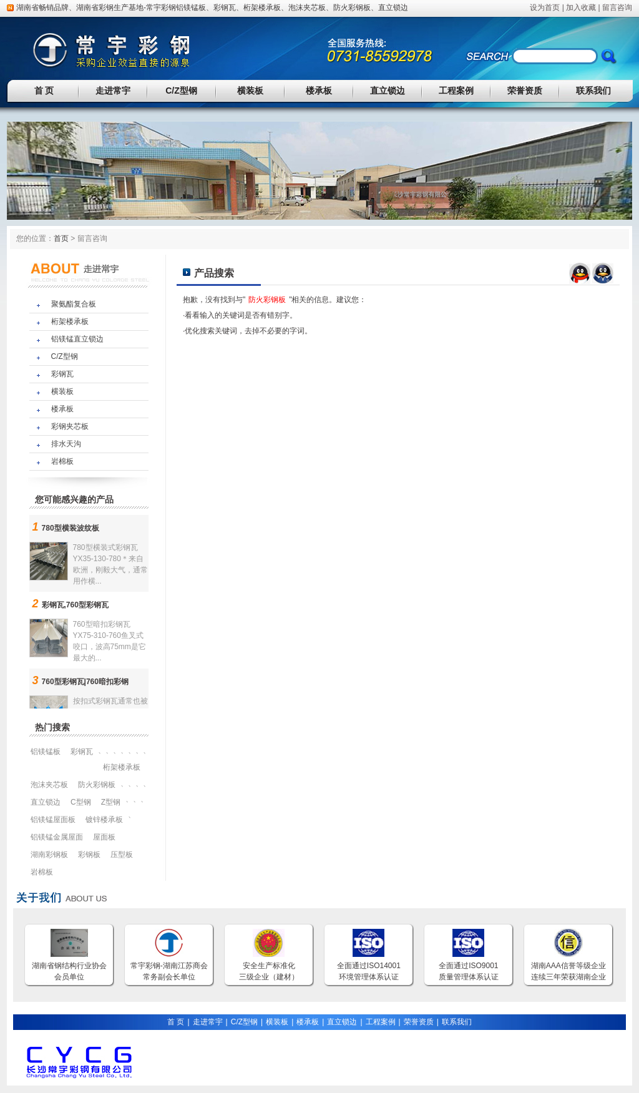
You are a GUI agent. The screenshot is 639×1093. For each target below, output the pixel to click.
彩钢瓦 (224, 7)
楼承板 (319, 91)
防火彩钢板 (352, 7)
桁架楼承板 (262, 7)
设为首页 (545, 7)
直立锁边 (393, 7)
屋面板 (104, 837)
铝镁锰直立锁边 (77, 339)
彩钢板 (89, 854)
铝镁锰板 (191, 7)
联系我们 (593, 91)
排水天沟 (66, 443)
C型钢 (81, 802)
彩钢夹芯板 (70, 426)
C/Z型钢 (181, 91)
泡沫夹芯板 (307, 7)
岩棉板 (62, 461)
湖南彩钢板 (49, 854)
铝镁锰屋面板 (53, 819)
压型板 (121, 854)
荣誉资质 (524, 91)
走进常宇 (112, 91)
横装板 (250, 91)
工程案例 (456, 91)
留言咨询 (617, 7)
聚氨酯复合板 (73, 304)
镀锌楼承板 (104, 819)
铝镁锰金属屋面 (57, 837)
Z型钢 (110, 802)
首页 (61, 238)
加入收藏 (581, 7)
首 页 (44, 91)
